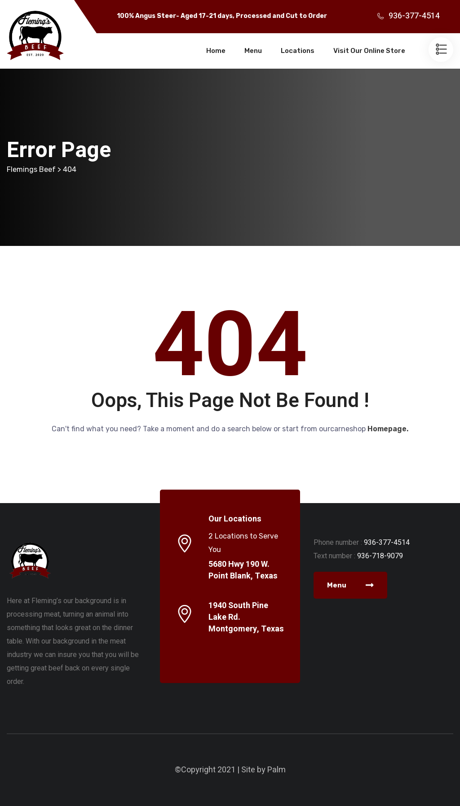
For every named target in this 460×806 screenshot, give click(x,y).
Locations (297, 51)
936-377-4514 (414, 16)
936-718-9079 (380, 556)
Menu (253, 51)
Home (216, 51)
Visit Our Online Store (369, 51)
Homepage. (387, 429)
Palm (276, 770)
